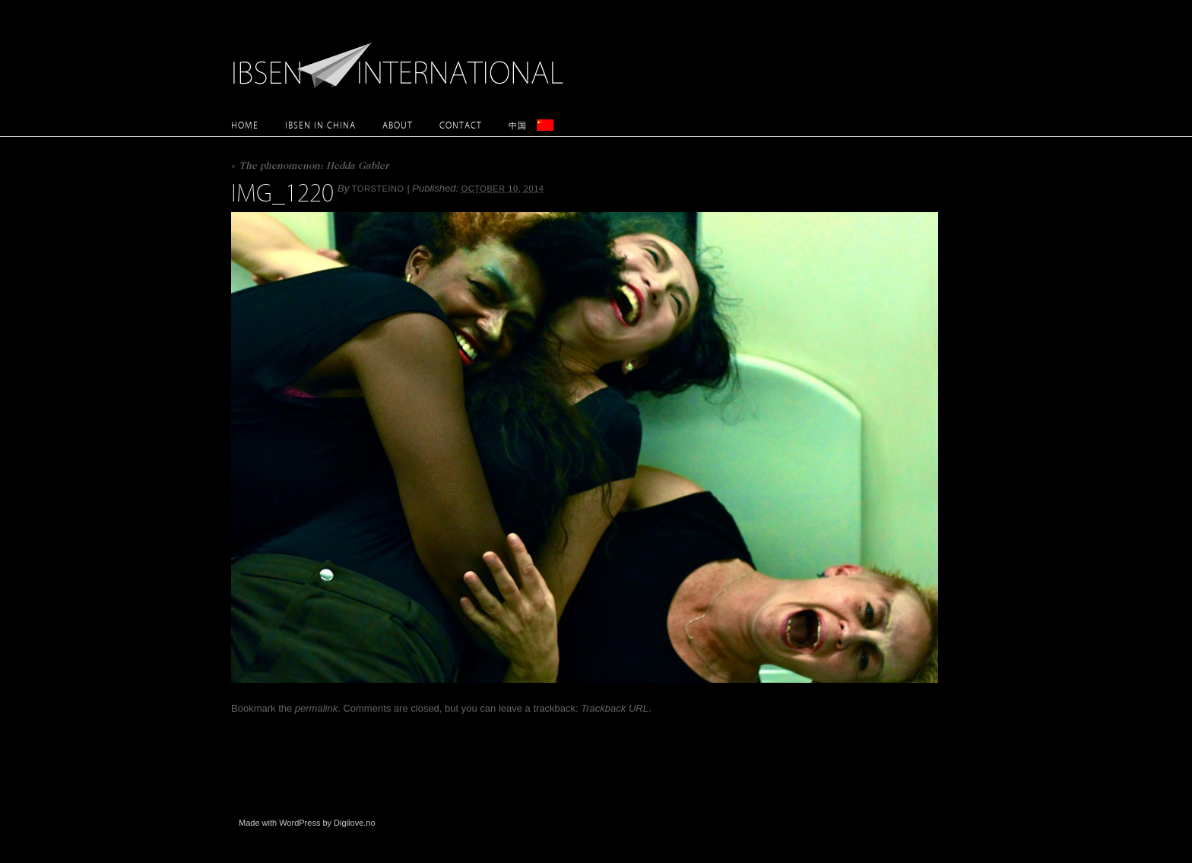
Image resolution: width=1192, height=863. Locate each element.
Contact (460, 125)
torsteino (378, 188)
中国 (518, 125)
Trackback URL (614, 708)
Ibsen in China (320, 125)
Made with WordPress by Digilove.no (307, 822)
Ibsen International (402, 57)
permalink (316, 708)
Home (244, 125)
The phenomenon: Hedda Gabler (310, 167)
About (397, 125)
